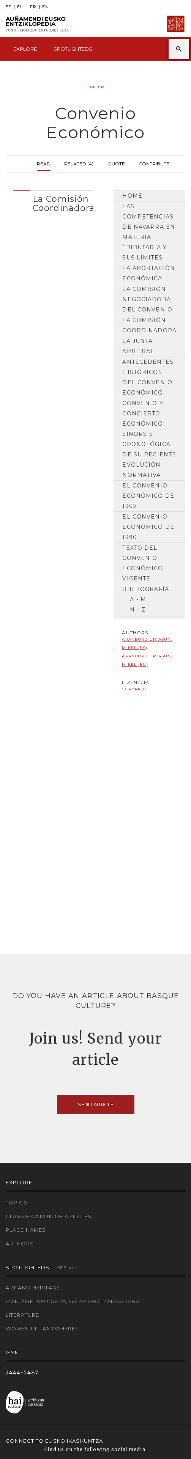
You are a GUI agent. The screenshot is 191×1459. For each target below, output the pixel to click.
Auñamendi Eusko (37, 24)
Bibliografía (145, 589)
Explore (25, 49)
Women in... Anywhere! (41, 1328)
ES (8, 7)
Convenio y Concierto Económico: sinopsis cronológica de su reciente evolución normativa (149, 439)
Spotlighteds (73, 49)
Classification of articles (49, 1216)
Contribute (154, 163)
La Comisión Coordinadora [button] (64, 203)
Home (132, 195)
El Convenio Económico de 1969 (148, 495)
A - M (138, 599)
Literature (22, 1315)
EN (45, 7)
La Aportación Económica (148, 273)
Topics (16, 1203)
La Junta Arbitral (138, 346)
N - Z (137, 609)
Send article (96, 1104)
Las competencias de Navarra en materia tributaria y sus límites (148, 232)
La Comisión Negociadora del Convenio (147, 299)
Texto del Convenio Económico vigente (142, 563)
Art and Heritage (33, 1287)
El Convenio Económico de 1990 (148, 527)
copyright (135, 689)
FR (33, 7)
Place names (26, 1230)
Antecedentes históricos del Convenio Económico (147, 377)
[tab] (54, 201)
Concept (95, 87)
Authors (20, 1243)
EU (20, 7)
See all (68, 1267)
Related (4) (78, 163)
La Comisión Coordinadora (149, 325)
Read (44, 163)
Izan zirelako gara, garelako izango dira (73, 1301)
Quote (116, 163)
